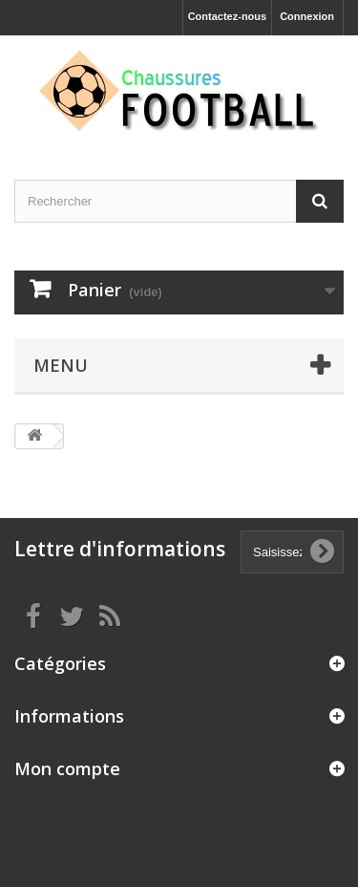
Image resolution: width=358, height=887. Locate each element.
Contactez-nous (227, 16)
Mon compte (67, 768)
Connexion (307, 16)
